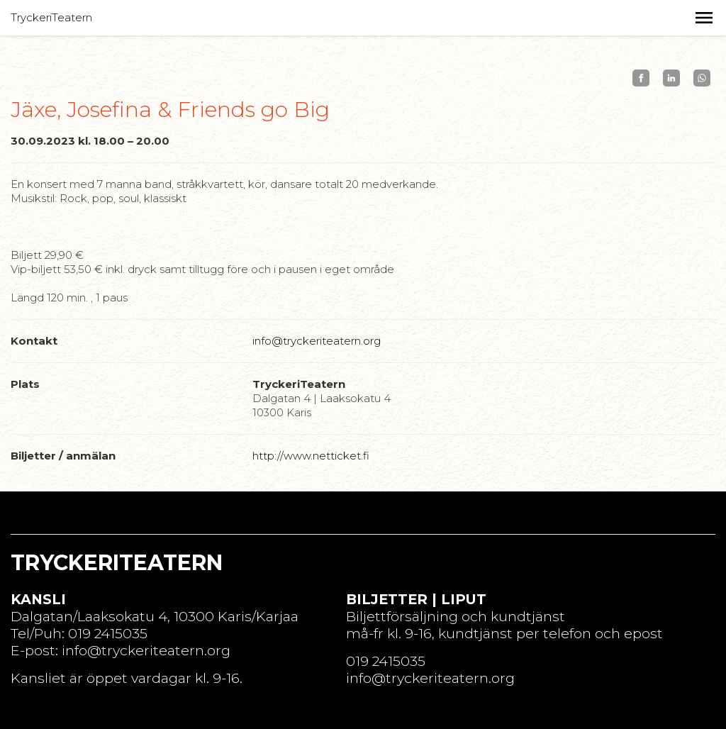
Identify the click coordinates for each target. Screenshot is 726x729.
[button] (704, 17)
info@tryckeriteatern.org (316, 340)
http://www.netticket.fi (310, 455)
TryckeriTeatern (51, 17)
